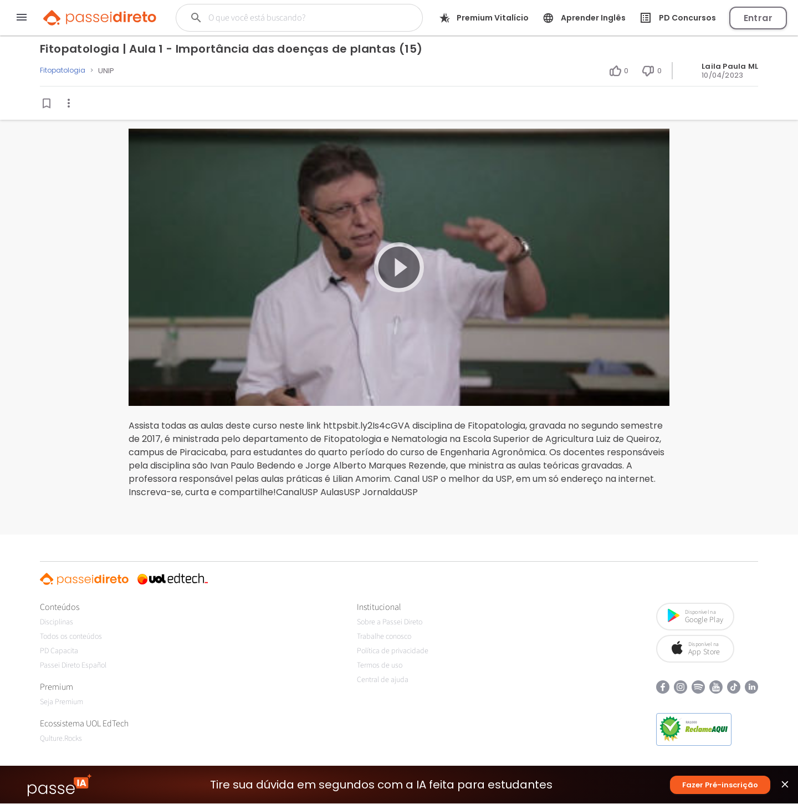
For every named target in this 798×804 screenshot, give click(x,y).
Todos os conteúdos (71, 636)
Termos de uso (379, 665)
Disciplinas (56, 622)
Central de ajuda (382, 680)
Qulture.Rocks (61, 738)
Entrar (758, 18)
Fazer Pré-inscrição (720, 785)
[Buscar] (293, 18)
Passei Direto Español (73, 665)
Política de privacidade (392, 651)
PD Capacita (59, 651)
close (785, 787)
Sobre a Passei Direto (389, 622)
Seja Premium (61, 702)
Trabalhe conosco (384, 636)
